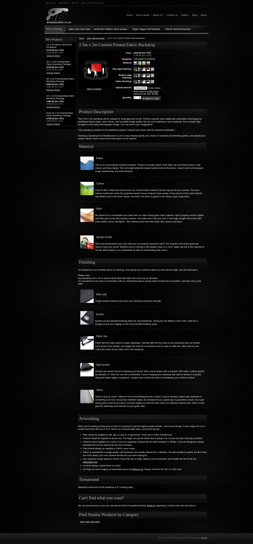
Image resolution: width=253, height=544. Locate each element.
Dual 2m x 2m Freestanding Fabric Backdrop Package (59, 114)
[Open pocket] (148, 69)
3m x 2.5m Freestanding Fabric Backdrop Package (58, 62)
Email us (151, 505)
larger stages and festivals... (147, 29)
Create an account (97, 3)
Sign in (84, 3)
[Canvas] (140, 63)
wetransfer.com (90, 462)
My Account (51, 3)
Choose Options (53, 56)
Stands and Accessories (177, 29)
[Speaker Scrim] (148, 63)
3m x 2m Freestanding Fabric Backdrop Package (60, 80)
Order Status (63, 3)
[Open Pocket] (148, 75)
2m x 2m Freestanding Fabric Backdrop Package (60, 97)
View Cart (75, 3)
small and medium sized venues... (111, 29)
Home (81, 38)
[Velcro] (152, 69)
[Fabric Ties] (144, 69)
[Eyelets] (140, 69)
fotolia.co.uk (137, 469)
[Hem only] (136, 69)
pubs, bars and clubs (79, 29)
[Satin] (144, 63)
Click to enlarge (94, 89)
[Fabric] (136, 63)
